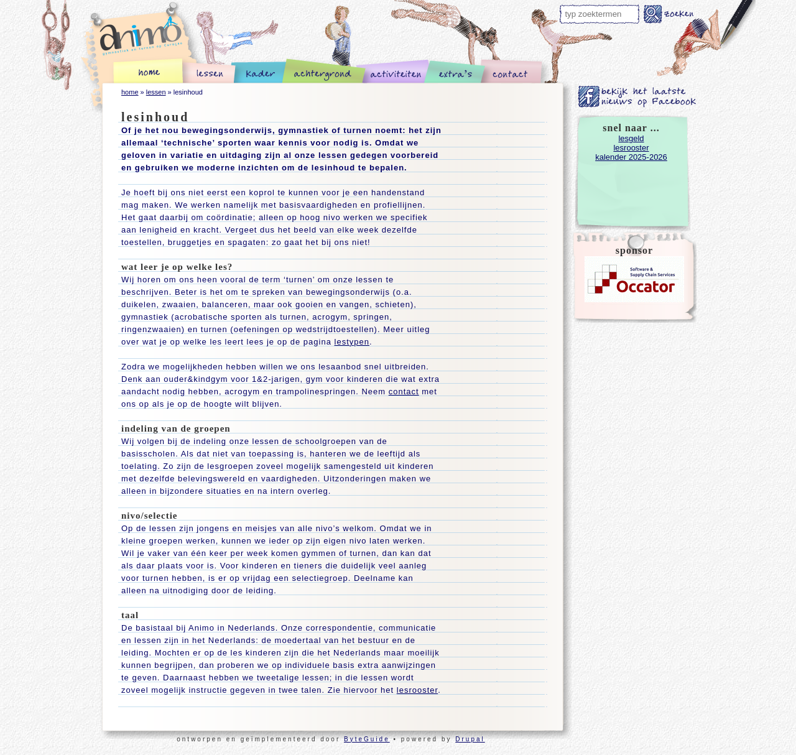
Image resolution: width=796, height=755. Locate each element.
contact (404, 391)
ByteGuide (367, 739)
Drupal (469, 739)
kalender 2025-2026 (631, 157)
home (130, 92)
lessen (156, 92)
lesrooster (417, 690)
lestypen (352, 341)
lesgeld (631, 138)
